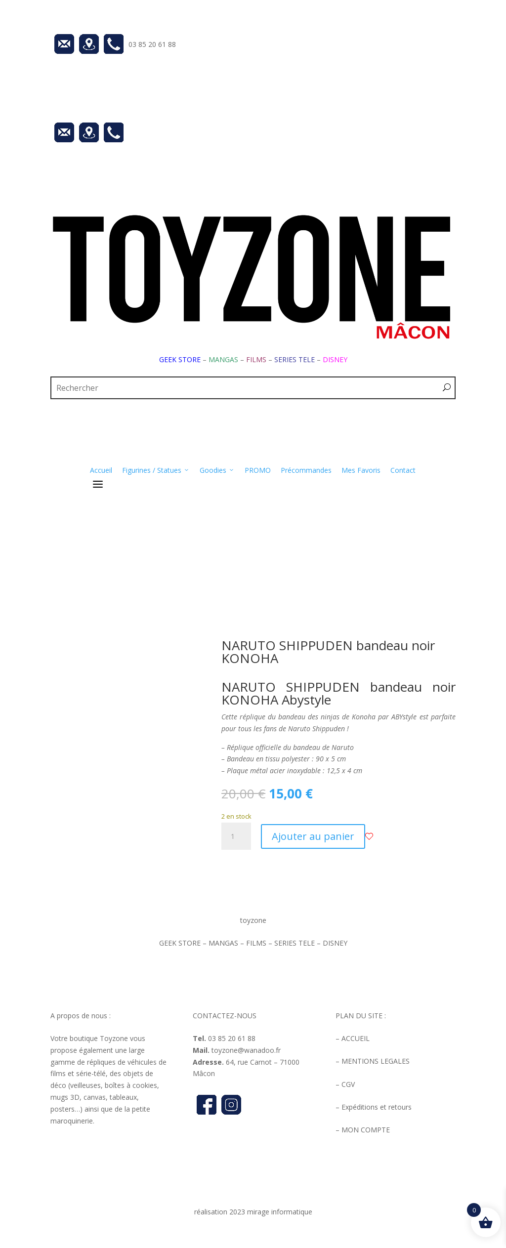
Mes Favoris (360, 470)
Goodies (217, 470)
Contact (403, 470)
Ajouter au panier (313, 836)
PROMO (258, 470)
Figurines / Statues (156, 470)
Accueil (101, 470)
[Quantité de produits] (236, 836)
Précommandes (306, 470)
